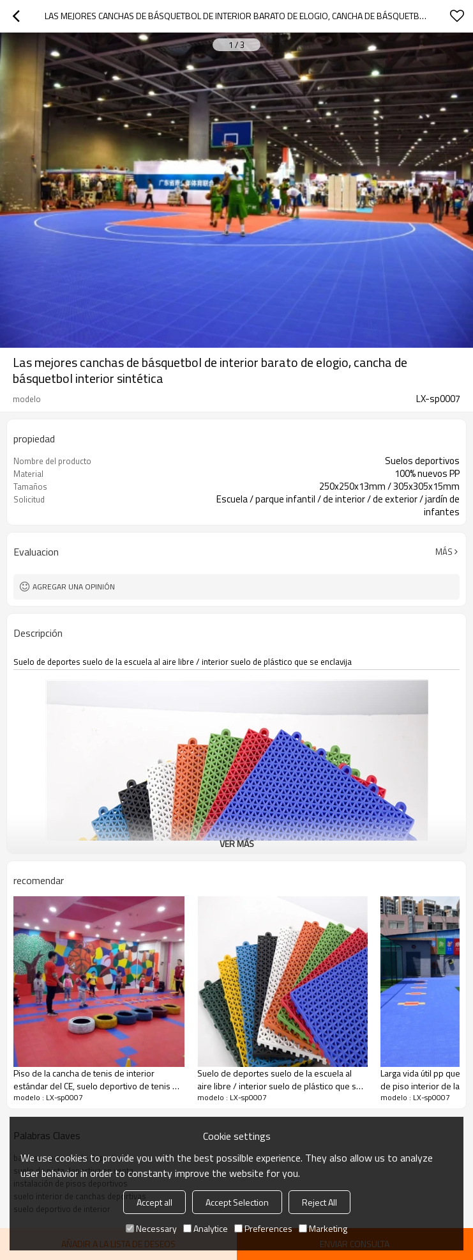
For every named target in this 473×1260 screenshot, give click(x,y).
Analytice (205, 1228)
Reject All (319, 1202)
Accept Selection (237, 1202)
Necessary (151, 1228)
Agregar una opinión (74, 586)
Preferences (263, 1228)
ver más (237, 843)
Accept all (154, 1202)
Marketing (323, 1228)
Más (444, 551)
